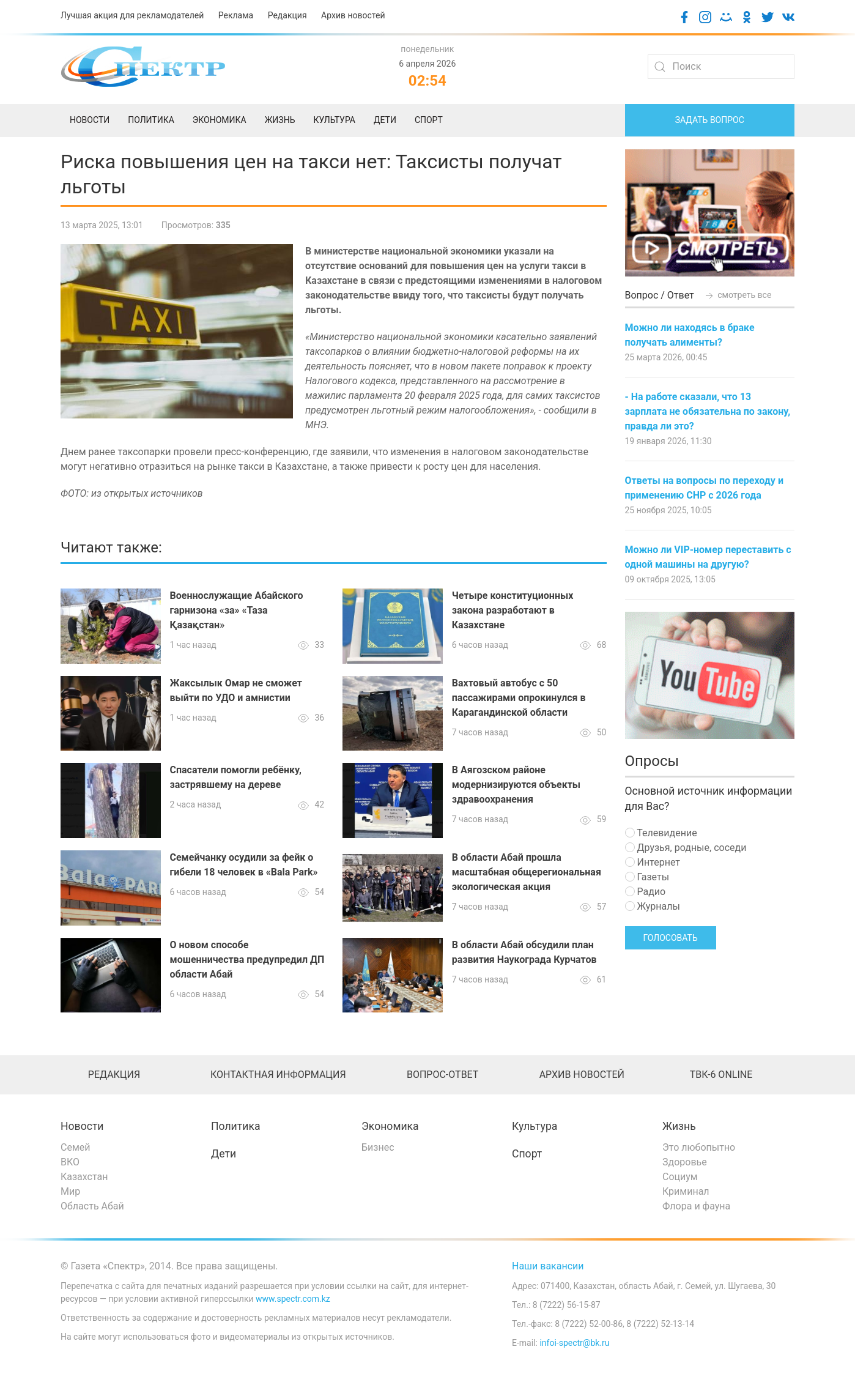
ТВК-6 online (721, 1074)
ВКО (70, 1162)
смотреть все (737, 295)
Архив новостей (353, 15)
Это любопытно (698, 1147)
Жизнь (679, 1126)
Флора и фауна (696, 1206)
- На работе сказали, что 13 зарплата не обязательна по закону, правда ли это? (708, 411)
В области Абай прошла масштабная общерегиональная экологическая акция (526, 872)
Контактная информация (278, 1074)
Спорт (527, 1154)
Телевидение (661, 833)
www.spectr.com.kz (293, 1299)
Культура (534, 1126)
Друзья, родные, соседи (686, 847)
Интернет (652, 862)
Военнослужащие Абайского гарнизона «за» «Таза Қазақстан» (236, 610)
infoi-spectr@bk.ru (574, 1343)
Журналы (652, 906)
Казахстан (84, 1177)
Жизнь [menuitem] (280, 120)
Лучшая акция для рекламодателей (132, 15)
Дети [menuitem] (385, 120)
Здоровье (684, 1162)
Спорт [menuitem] (429, 120)
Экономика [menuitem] (219, 120)
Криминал (685, 1191)
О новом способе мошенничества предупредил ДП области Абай (247, 959)
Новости (82, 1126)
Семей (75, 1147)
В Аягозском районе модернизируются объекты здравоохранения (516, 784)
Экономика (390, 1126)
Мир (70, 1191)
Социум (680, 1177)
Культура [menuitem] (334, 120)
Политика (235, 1126)
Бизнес (377, 1147)
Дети (223, 1154)
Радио (645, 891)
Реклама (235, 15)
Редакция (287, 15)
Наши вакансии (548, 1266)
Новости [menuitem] (89, 120)
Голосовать (670, 938)
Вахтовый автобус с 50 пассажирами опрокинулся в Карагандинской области (519, 697)
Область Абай (92, 1206)
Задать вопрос (709, 120)
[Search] (721, 66)
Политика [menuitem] (151, 120)
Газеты (647, 877)
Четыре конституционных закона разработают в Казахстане (513, 610)
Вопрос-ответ (442, 1074)
